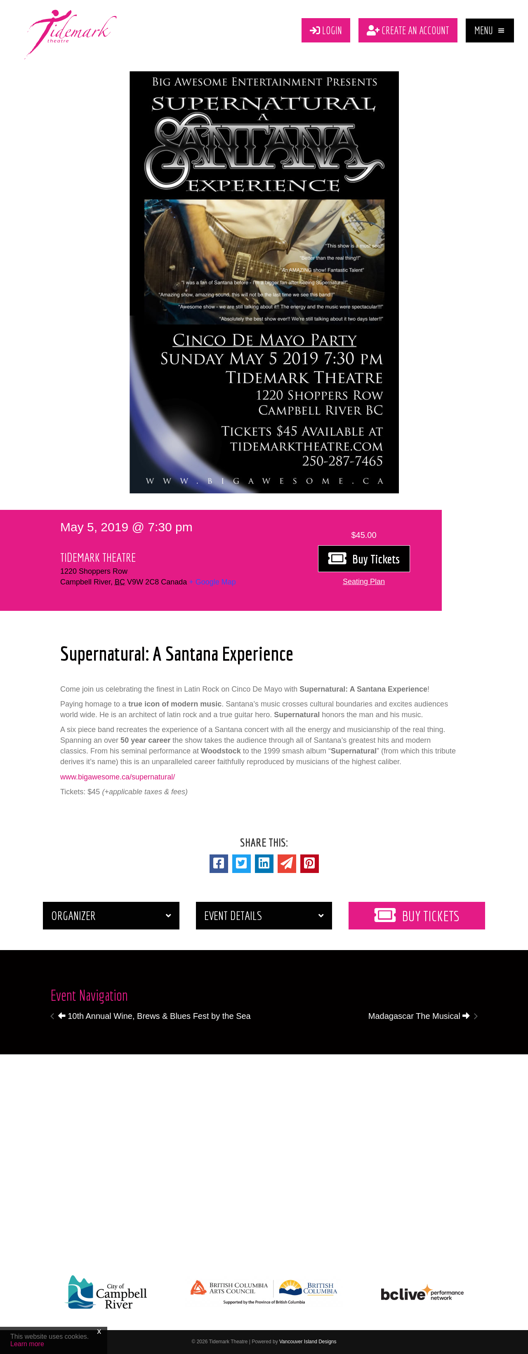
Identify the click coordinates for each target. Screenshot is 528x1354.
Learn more (27, 1343)
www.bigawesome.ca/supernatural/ (117, 777)
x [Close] (99, 1331)
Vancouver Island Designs (308, 1342)
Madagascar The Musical (419, 1016)
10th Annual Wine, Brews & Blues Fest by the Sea (154, 1016)
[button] (490, 30)
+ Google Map (212, 582)
